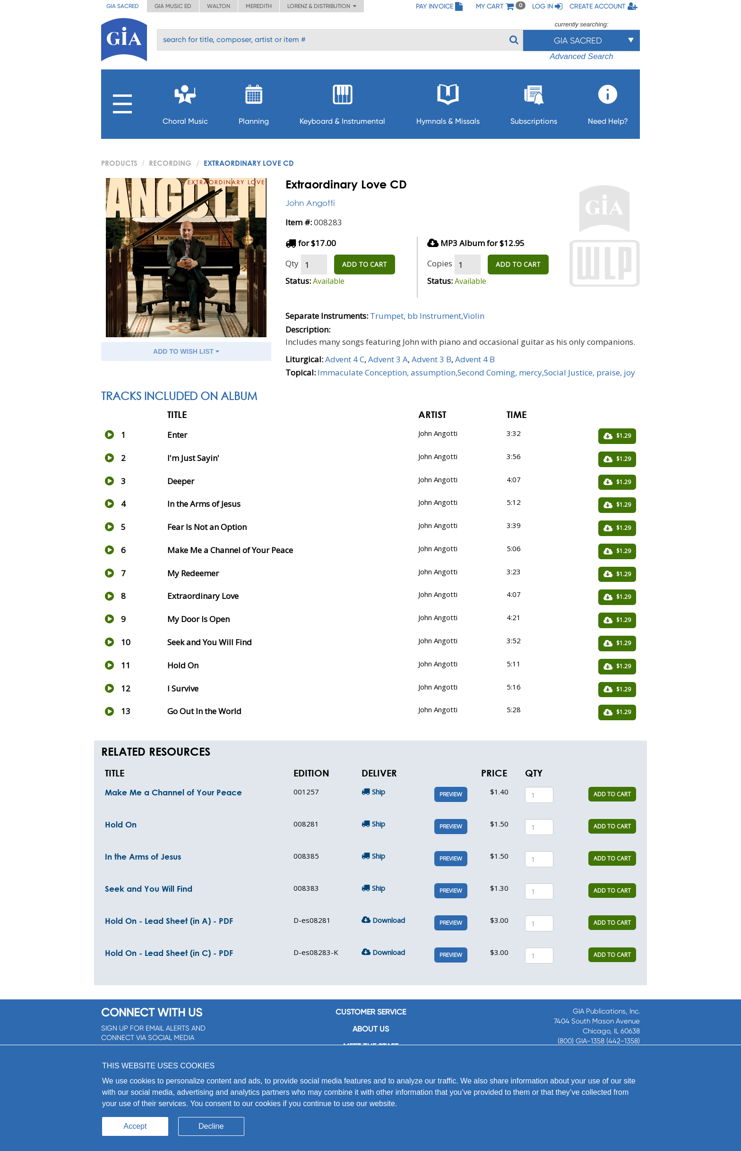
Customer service (371, 1011)
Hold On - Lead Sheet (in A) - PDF (169, 920)
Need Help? (608, 102)
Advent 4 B (475, 359)
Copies (439, 263)
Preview (450, 794)
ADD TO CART (364, 264)
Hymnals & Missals (448, 102)
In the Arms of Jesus (143, 856)
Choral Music (185, 102)
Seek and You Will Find (148, 888)
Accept (135, 1126)
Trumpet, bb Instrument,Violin (427, 315)
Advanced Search (581, 56)
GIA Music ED (173, 6)
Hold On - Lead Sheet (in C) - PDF (169, 952)
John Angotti (310, 203)
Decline (211, 1126)
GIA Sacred (122, 6)
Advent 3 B (431, 359)
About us (371, 1028)
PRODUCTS (119, 163)
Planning (254, 102)
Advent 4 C (344, 359)
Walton (218, 6)
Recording (170, 163)
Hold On (121, 824)
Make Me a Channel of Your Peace (173, 792)
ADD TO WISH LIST (186, 351)
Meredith (259, 6)
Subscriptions (533, 102)
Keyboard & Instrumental (342, 102)
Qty (292, 263)
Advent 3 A (388, 359)
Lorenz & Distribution (321, 6)
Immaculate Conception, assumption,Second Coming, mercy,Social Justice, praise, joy (476, 372)
